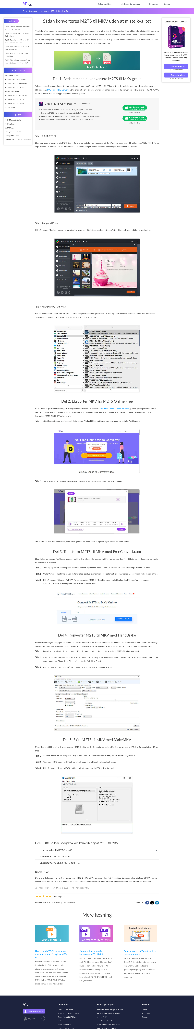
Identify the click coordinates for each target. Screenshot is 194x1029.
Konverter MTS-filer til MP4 (15, 79)
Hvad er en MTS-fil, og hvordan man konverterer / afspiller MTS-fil (51, 954)
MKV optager (10, 124)
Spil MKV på (9, 128)
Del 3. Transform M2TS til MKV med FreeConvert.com (17, 41)
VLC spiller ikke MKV (13, 132)
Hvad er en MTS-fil (12, 75)
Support (167, 4)
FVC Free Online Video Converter (114, 408)
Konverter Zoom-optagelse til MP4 (110, 1010)
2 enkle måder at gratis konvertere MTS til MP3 (91, 953)
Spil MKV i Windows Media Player (18, 140)
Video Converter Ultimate (176, 21)
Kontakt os (146, 1013)
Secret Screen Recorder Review (109, 1013)
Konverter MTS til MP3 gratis (16, 95)
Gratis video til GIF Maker (67, 1017)
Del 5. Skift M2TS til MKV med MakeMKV (16, 54)
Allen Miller (44, 888)
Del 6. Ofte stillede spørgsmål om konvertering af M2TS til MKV (17, 61)
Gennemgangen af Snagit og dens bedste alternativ (140, 953)
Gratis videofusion (64, 1024)
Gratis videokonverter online (68, 1021)
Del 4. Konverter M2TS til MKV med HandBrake (17, 48)
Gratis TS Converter (65, 1010)
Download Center (33, 1011)
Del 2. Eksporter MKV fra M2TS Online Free (17, 34)
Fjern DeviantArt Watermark (108, 1021)
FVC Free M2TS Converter (58, 90)
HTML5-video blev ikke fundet (108, 1024)
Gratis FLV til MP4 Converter (69, 1013)
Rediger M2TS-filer (12, 91)
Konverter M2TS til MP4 (14, 87)
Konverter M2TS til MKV (14, 99)
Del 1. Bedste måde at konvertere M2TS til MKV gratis (17, 28)
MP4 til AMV (102, 1017)
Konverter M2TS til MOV (14, 103)
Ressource (153, 4)
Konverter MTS (47, 11)
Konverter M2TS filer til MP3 (16, 83)
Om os (144, 1010)
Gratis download (176, 66)
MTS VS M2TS (10, 107)
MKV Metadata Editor (13, 120)
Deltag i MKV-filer (12, 136)
